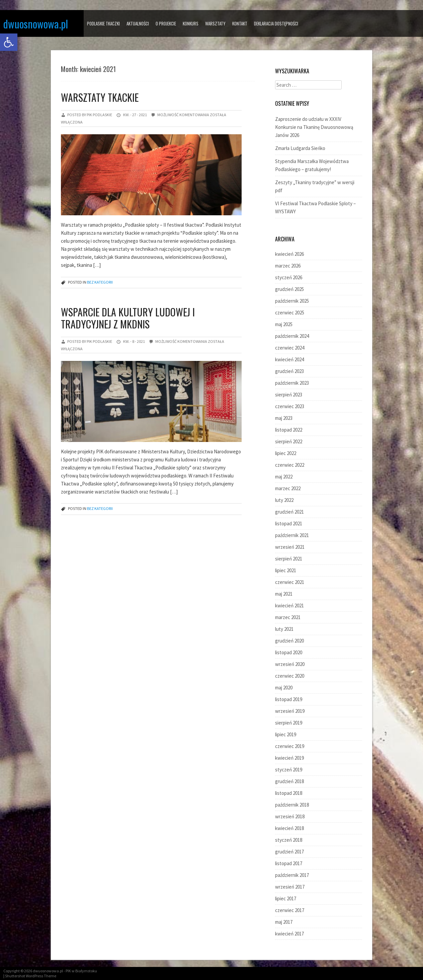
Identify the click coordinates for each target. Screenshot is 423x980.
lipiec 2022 (285, 453)
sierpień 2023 (288, 394)
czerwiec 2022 (289, 465)
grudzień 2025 (289, 289)
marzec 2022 (288, 488)
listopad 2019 (288, 699)
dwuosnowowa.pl (35, 23)
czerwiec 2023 (289, 406)
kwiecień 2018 (289, 828)
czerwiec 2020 (289, 676)
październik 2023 (292, 383)
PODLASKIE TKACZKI (103, 23)
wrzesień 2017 (290, 887)
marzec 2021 (288, 617)
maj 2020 (283, 687)
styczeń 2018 (288, 840)
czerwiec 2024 (289, 348)
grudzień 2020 (289, 640)
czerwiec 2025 (289, 312)
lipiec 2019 (285, 734)
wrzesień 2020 (290, 664)
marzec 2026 (288, 265)
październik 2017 (292, 875)
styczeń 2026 (288, 277)
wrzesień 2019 (290, 711)
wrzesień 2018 (290, 816)
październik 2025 (292, 301)
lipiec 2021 (285, 570)
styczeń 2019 (288, 769)
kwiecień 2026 (289, 254)
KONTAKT (239, 23)
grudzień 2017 (289, 851)
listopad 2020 (288, 652)
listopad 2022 (288, 430)
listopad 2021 (288, 523)
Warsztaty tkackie (100, 97)
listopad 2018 (288, 793)
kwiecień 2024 (289, 359)
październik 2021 (292, 535)
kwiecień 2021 (289, 605)
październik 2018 (292, 805)
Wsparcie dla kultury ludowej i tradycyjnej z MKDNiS (128, 317)
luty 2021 (284, 629)
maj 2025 (283, 324)
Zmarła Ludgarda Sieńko (300, 148)
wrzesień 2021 (290, 547)
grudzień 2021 (289, 512)
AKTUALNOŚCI (137, 23)
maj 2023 (283, 418)
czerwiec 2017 (289, 910)
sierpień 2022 (288, 441)
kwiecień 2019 (289, 758)
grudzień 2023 (289, 371)
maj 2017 (283, 922)
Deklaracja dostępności (276, 23)
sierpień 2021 (288, 558)
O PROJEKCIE (166, 23)
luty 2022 (284, 500)
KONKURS (190, 23)
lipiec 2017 (285, 898)
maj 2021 (283, 594)
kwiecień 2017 (289, 933)
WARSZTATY (215, 23)
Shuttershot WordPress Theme (30, 975)
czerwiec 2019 (289, 746)
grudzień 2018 (289, 781)
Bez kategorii (100, 282)
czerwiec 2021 (289, 582)
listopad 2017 (288, 863)
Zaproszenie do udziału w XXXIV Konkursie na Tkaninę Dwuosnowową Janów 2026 (314, 127)
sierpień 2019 (288, 723)
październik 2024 (292, 336)
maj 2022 (283, 476)
